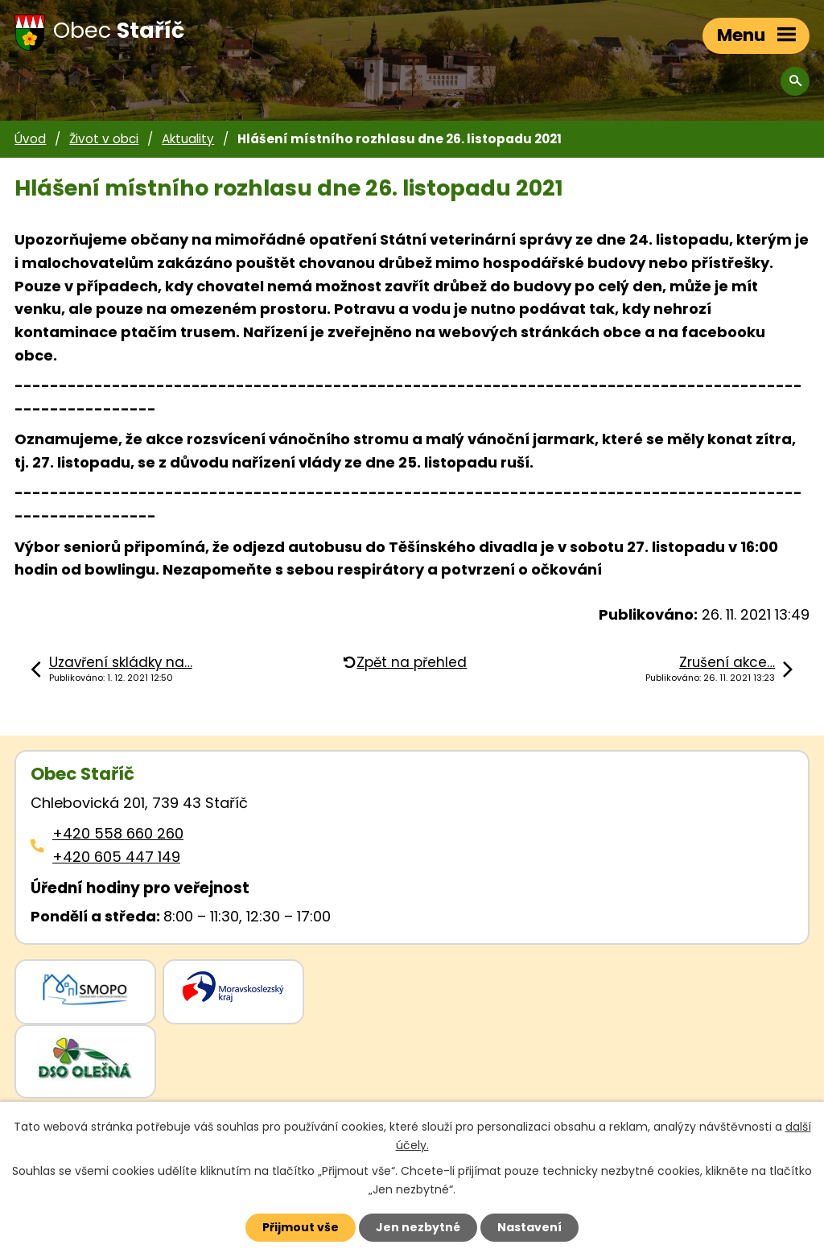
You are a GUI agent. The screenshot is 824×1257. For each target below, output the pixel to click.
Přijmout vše (300, 1227)
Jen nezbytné (418, 1227)
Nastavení (529, 1227)
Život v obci (103, 138)
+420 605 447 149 (116, 857)
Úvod (30, 138)
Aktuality (188, 138)
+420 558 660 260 (117, 833)
